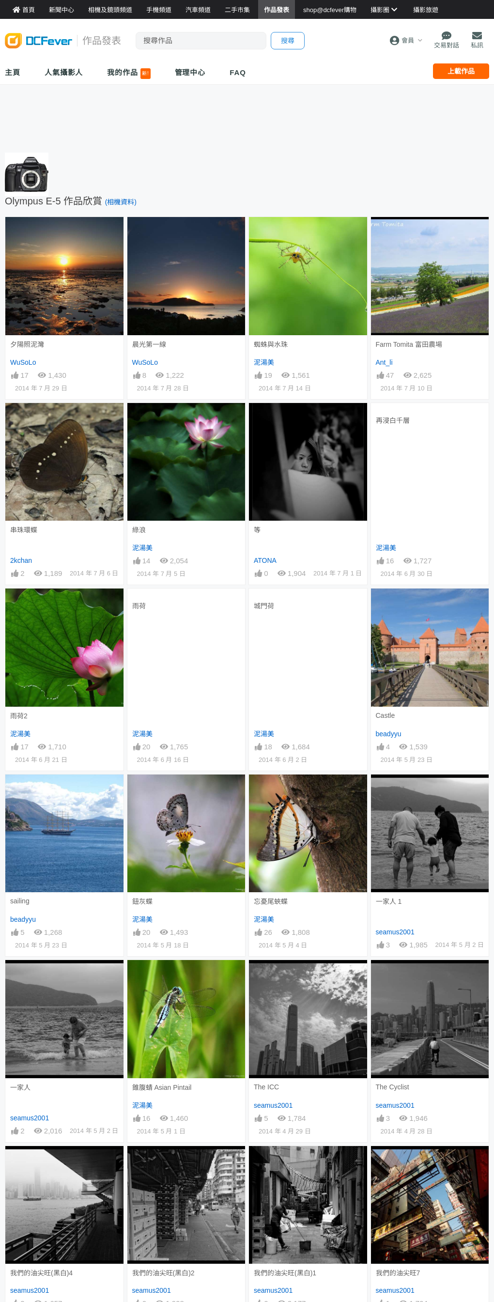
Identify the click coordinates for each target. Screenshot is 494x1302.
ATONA (265, 560)
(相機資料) (121, 202)
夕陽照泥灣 (27, 344)
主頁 (12, 72)
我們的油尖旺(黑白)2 (163, 1273)
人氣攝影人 (64, 72)
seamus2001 (395, 932)
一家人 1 (389, 901)
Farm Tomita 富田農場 (409, 344)
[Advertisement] (247, 116)
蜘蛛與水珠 (271, 344)
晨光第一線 (149, 344)
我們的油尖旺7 (398, 1273)
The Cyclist (392, 1087)
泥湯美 (264, 362)
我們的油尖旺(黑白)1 (285, 1273)
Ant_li (384, 362)
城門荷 (264, 606)
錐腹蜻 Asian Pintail (162, 1087)
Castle (385, 715)
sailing (20, 901)
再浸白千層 (393, 420)
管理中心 (190, 72)
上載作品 (461, 71)
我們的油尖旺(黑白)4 (41, 1273)
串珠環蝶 (23, 530)
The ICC (266, 1087)
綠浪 (139, 530)
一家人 (20, 1087)
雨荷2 (19, 716)
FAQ (238, 72)
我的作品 (128, 73)
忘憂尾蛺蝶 (271, 901)
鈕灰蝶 (142, 901)
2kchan (21, 560)
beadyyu (388, 734)
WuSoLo (23, 362)
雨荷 (139, 606)
